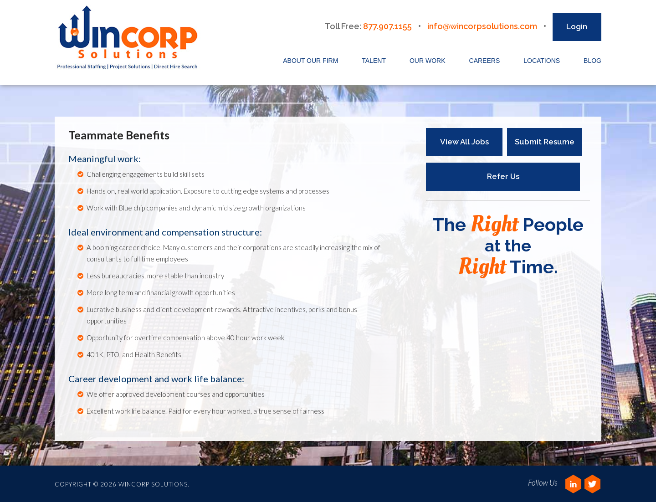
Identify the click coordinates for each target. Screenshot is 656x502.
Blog (592, 60)
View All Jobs (464, 141)
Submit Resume (544, 141)
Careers (484, 60)
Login (576, 26)
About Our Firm (310, 60)
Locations (541, 60)
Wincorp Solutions (130, 38)
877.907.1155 (387, 26)
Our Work (428, 60)
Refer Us (503, 176)
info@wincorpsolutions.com (482, 26)
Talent (374, 60)
